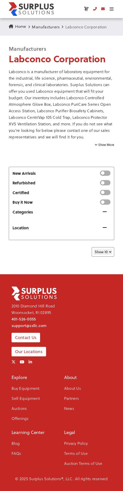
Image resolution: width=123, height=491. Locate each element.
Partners (71, 398)
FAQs (16, 453)
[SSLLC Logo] (31, 9)
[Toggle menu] (111, 9)
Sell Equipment (26, 398)
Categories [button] (23, 211)
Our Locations (29, 352)
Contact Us (26, 338)
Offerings (20, 418)
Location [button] (21, 227)
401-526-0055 (24, 319)
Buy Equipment (26, 388)
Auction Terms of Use (83, 463)
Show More (104, 145)
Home (17, 26)
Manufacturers (46, 27)
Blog (16, 443)
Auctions (19, 408)
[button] (61, 104)
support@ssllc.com (29, 325)
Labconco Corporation (86, 27)
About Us (72, 388)
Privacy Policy (76, 443)
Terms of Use (76, 453)
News (69, 408)
